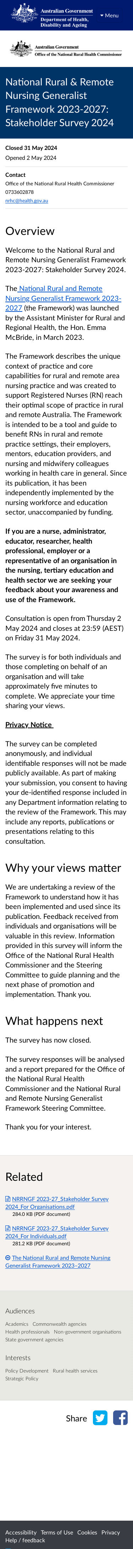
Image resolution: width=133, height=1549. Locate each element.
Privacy (110, 1532)
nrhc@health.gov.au (26, 200)
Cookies (87, 1532)
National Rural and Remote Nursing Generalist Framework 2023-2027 (63, 298)
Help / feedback (25, 1540)
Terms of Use (57, 1532)
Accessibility (21, 1532)
